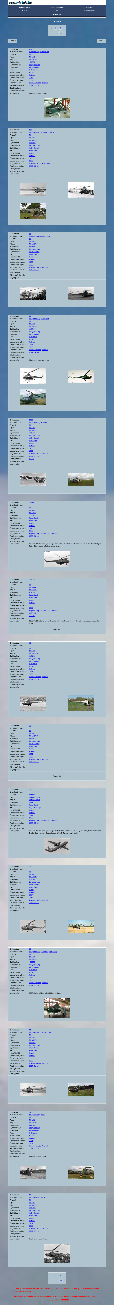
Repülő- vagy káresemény (39, 533)
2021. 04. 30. (34, 352)
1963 (31, 158)
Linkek (57, 11)
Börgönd (44, 422)
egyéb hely (53, 952)
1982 (31, 80)
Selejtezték (46, 163)
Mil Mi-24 (32, 587)
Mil (30, 54)
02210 (31, 802)
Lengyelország (34, 65)
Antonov (32, 795)
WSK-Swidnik (34, 67)
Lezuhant (53, 533)
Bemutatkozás (24, 7)
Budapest (44, 132)
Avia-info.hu (25, 2)
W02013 (32, 656)
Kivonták (45, 83)
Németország (34, 52)
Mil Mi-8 (32, 510)
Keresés (89, 7)
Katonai (32, 75)
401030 (32, 962)
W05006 (32, 246)
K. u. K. (24, 11)
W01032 (32, 1125)
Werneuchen (45, 236)
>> (61, 33)
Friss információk (57, 7)
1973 (31, 528)
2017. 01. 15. (34, 85)
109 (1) (32, 616)
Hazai (31, 72)
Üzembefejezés (35, 83)
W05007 (32, 329)
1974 (31, 815)
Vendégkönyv (89, 11)
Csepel (51, 132)
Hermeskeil (44, 52)
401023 (32, 879)
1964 (31, 78)
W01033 (32, 1208)
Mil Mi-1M (32, 59)
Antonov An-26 (34, 797)
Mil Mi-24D (33, 590)
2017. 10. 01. (34, 166)
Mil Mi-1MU (33, 653)
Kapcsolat (57, 14)
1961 (31, 672)
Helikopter (33, 70)
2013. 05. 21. (34, 613)
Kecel (43, 1115)
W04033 (32, 143)
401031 (32, 62)
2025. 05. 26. (34, 823)
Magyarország (34, 132)
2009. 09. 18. (34, 536)
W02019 (32, 738)
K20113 (32, 592)
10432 (31, 515)
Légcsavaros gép (35, 807)
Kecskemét (45, 319)
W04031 (32, 1043)
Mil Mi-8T (32, 513)
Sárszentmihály (46, 1032)
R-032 (31, 459)
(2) (32, 580)
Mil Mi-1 (32, 57)
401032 (32, 433)
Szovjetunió (33, 518)
